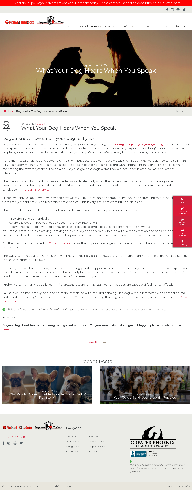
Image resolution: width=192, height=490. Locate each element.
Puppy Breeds (97, 446)
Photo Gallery (96, 441)
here (5, 329)
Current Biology (60, 243)
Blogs (41, 123)
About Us (110, 26)
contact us (116, 3)
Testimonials (72, 441)
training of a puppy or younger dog (137, 144)
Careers (93, 451)
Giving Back (181, 26)
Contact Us (162, 26)
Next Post (94, 342)
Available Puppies (89, 26)
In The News (143, 26)
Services (126, 26)
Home (69, 26)
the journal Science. (35, 189)
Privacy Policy (182, 486)
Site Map (168, 486)
